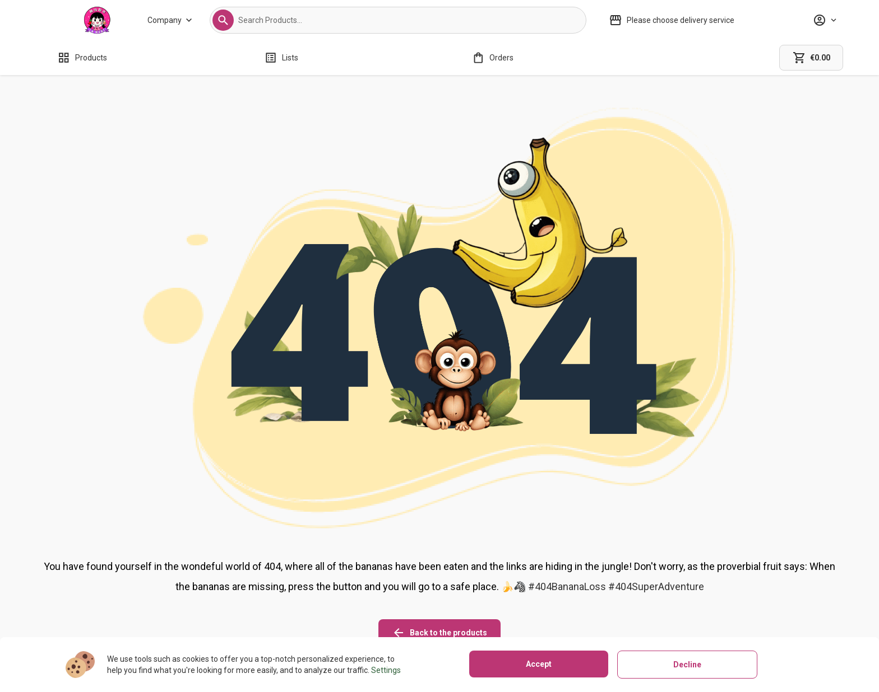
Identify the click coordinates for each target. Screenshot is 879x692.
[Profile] (824, 20)
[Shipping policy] (403, 587)
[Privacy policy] (559, 603)
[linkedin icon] (764, 578)
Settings (386, 670)
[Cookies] (559, 587)
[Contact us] (266, 618)
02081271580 (115, 617)
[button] (223, 20)
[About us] (266, 587)
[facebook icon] (732, 578)
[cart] (811, 58)
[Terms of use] (559, 618)
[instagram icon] (701, 578)
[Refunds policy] (403, 603)
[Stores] (266, 603)
